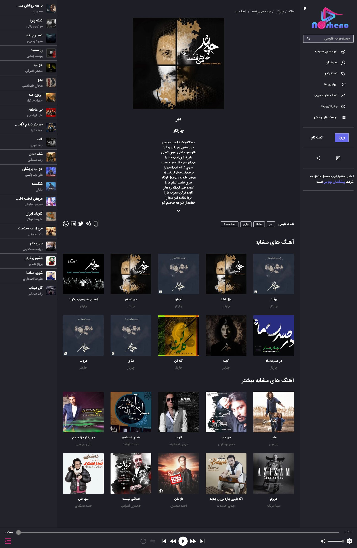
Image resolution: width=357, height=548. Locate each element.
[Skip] (202, 541)
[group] (178, 538)
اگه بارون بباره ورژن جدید (226, 499)
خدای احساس (131, 437)
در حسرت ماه (273, 361)
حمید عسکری (83, 506)
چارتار (273, 306)
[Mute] (323, 541)
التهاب (178, 437)
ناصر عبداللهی (226, 444)
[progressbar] (179, 532)
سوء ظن (83, 499)
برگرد (274, 299)
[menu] (328, 136)
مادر (273, 437)
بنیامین (273, 444)
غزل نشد (226, 299)
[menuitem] (328, 51)
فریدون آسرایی (131, 506)
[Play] (183, 541)
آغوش (179, 299)
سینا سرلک (274, 506)
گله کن (178, 361)
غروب (83, 361)
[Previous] (164, 541)
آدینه (226, 361)
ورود (341, 138)
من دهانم (131, 299)
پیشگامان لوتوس (334, 182)
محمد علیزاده (131, 444)
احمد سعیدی (178, 506)
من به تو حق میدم (83, 437)
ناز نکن (178, 499)
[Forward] (193, 541)
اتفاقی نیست (131, 499)
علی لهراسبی (83, 444)
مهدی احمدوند (178, 444)
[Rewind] (173, 541)
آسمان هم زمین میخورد (83, 299)
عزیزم (273, 499)
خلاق (131, 361)
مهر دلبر (226, 437)
